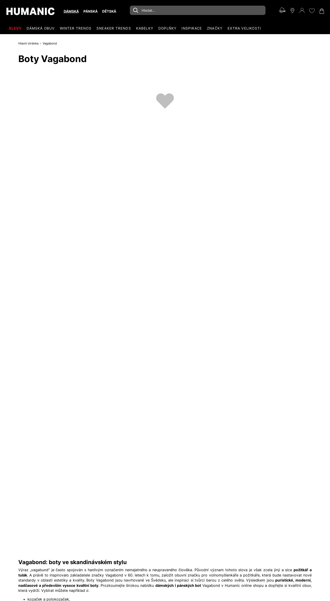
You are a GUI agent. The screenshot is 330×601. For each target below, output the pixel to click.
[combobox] (197, 10)
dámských (164, 585)
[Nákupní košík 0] (321, 11)
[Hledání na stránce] (197, 10)
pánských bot (189, 585)
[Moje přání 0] (311, 11)
